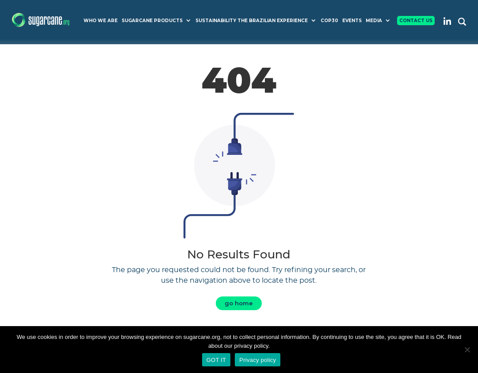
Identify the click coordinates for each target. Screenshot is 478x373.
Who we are (101, 20)
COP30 (329, 20)
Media (374, 20)
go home (239, 303)
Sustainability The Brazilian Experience (251, 20)
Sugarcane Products (152, 20)
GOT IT (216, 360)
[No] (467, 349)
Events (352, 20)
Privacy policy (257, 360)
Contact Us (415, 20)
